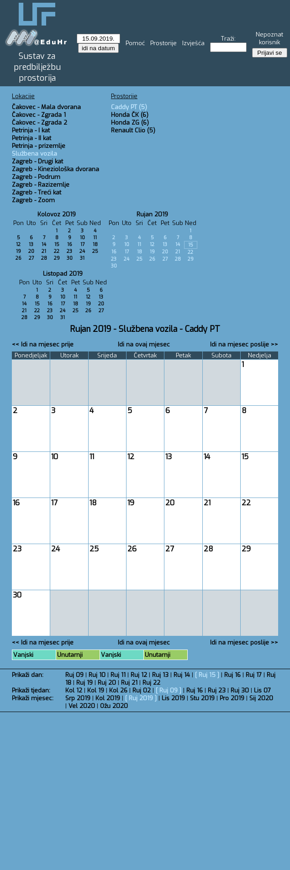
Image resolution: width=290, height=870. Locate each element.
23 (69, 251)
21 (44, 251)
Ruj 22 (151, 683)
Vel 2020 (82, 706)
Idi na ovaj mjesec (144, 344)
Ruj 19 (84, 683)
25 (95, 251)
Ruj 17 (254, 675)
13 (31, 244)
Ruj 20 (107, 683)
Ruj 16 (232, 675)
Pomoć (135, 43)
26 (18, 258)
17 (82, 244)
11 (95, 238)
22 (56, 251)
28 (44, 258)
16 (69, 244)
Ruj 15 (207, 675)
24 (82, 251)
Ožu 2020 (114, 706)
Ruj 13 (160, 675)
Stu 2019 (202, 698)
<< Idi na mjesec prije (43, 344)
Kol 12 (73, 690)
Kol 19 (95, 690)
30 (70, 258)
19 (18, 251)
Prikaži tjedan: (31, 690)
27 (31, 258)
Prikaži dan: (27, 675)
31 (82, 258)
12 (18, 244)
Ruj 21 (129, 683)
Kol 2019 (107, 698)
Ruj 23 (217, 690)
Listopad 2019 (63, 274)
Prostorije (163, 43)
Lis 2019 (173, 698)
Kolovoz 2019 (56, 214)
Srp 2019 (77, 698)
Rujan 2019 (152, 214)
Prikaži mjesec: (32, 698)
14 (44, 244)
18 (95, 244)
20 (31, 251)
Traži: (228, 38)
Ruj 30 (240, 690)
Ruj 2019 (141, 698)
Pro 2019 (232, 698)
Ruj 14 (182, 675)
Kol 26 (118, 690)
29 (57, 258)
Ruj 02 (141, 690)
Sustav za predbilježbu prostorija (37, 67)
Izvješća (193, 43)
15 (56, 244)
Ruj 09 (74, 675)
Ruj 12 (139, 675)
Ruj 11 (118, 675)
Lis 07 (262, 690)
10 (82, 238)
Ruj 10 (97, 675)
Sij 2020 (261, 698)
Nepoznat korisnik (269, 38)
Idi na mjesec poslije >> (244, 344)
